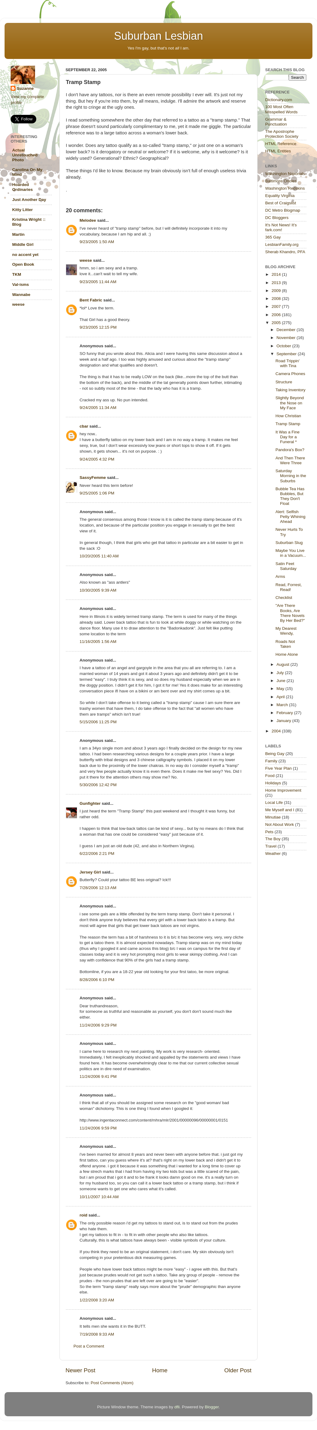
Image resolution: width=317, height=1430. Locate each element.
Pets (269, 832)
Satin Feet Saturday (286, 566)
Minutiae (273, 817)
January (284, 720)
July (280, 672)
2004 (277, 731)
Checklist (284, 597)
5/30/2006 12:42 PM (98, 784)
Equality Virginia (280, 195)
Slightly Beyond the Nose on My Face (290, 403)
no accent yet (25, 254)
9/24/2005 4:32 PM (97, 459)
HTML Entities (278, 151)
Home (159, 1370)
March (282, 704)
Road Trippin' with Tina (288, 363)
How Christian (288, 416)
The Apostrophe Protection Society (281, 134)
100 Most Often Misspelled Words (281, 109)
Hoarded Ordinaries (22, 187)
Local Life (274, 802)
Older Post (237, 1370)
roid (83, 1215)
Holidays (273, 783)
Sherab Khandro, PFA (285, 252)
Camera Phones (290, 373)
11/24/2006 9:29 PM (98, 1025)
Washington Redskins (285, 188)
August (283, 664)
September (287, 354)
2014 (277, 274)
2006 (277, 314)
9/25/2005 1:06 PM (97, 493)
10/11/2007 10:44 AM (99, 1197)
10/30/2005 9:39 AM (98, 590)
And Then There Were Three (290, 460)
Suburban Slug (289, 542)
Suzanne (25, 88)
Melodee (88, 220)
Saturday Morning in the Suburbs (291, 476)
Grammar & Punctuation (276, 121)
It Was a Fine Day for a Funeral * (288, 437)
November (286, 337)
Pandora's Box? (290, 449)
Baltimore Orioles (281, 181)
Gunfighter (90, 803)
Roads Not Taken (285, 644)
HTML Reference (280, 143)
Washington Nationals (285, 173)
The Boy (272, 839)
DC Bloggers (277, 217)
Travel (270, 846)
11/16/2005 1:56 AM (98, 641)
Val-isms (20, 284)
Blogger (212, 1407)
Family (271, 761)
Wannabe (21, 294)
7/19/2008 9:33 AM (97, 1334)
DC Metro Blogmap (282, 210)
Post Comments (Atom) (112, 1383)
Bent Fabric (91, 300)
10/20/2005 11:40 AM (99, 556)
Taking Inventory (290, 390)
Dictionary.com (278, 99)
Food (270, 775)
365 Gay (273, 237)
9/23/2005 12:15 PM (98, 327)
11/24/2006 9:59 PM (98, 1128)
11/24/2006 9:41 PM (98, 1076)
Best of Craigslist (280, 203)
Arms (280, 576)
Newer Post (80, 1370)
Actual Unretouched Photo (24, 155)
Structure (284, 382)
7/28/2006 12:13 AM (98, 887)
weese (86, 260)
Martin (18, 234)
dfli (177, 1407)
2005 (277, 322)
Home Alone (287, 654)
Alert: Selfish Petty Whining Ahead (290, 516)
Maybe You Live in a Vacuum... (291, 553)
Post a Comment (88, 1346)
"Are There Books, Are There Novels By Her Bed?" (290, 613)
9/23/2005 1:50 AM (97, 241)
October (284, 346)
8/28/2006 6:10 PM (97, 979)
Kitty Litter (22, 209)
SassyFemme (93, 477)
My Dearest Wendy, (286, 631)
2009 (277, 290)
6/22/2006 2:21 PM (97, 853)
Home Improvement (283, 790)
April (281, 697)
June (281, 680)
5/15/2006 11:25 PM (98, 722)
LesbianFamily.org (281, 244)
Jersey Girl (90, 872)
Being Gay (274, 753)
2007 (277, 306)
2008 (277, 298)
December (286, 329)
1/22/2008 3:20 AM (97, 1300)
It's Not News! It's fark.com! (281, 227)
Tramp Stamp (288, 423)
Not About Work (279, 824)
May (280, 688)
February (285, 712)
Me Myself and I (279, 810)
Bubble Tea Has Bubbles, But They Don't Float (290, 496)
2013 (277, 282)
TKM (16, 274)
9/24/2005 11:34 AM (98, 407)
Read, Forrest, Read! (289, 587)
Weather (273, 853)
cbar (84, 426)
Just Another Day (29, 199)
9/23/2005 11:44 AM (98, 281)
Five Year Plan (278, 768)
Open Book (23, 264)
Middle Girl (23, 244)
